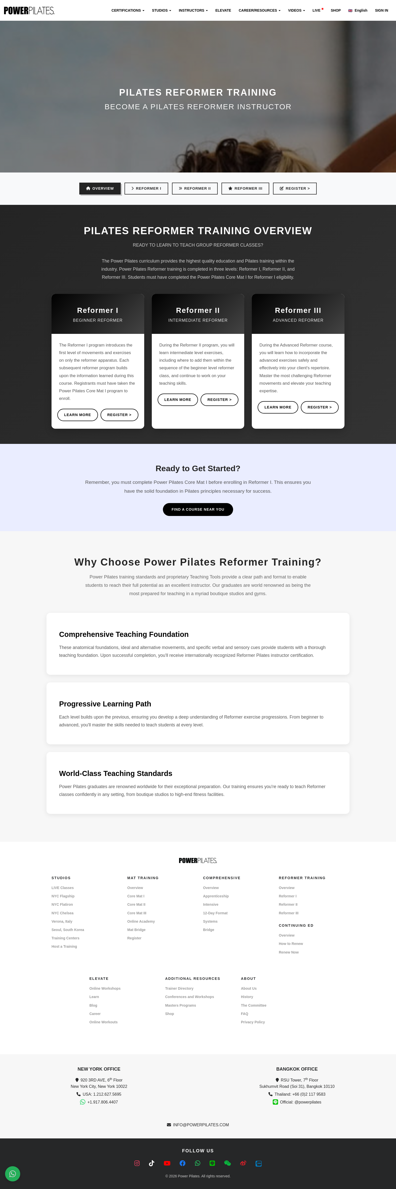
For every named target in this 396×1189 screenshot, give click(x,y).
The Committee (253, 1005)
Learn (94, 997)
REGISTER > (295, 188)
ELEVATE (223, 10)
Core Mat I (135, 896)
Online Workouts (103, 1022)
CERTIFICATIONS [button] (128, 10)
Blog (93, 1005)
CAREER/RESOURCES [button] (260, 10)
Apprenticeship (216, 896)
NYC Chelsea (62, 913)
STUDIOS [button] (161, 10)
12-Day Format (215, 913)
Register (134, 938)
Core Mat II (136, 904)
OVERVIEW (100, 188)
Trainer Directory (179, 988)
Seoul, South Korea (68, 930)
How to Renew (291, 944)
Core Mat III (136, 913)
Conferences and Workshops (189, 997)
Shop (169, 1014)
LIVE (318, 10)
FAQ (244, 1014)
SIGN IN (381, 10)
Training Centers (65, 938)
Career (95, 1014)
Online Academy (141, 921)
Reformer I (146, 188)
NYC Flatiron (62, 904)
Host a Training (64, 946)
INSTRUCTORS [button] (193, 10)
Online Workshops (104, 988)
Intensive (210, 904)
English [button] (357, 10)
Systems (210, 921)
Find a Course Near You (198, 509)
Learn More (77, 415)
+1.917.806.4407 (102, 1102)
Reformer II (195, 188)
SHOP (336, 10)
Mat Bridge (136, 930)
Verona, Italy (62, 921)
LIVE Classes (63, 888)
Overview (135, 888)
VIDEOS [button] (296, 10)
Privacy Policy (253, 1022)
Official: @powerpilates (300, 1102)
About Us (249, 988)
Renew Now (289, 952)
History (247, 997)
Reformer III (245, 188)
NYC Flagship (63, 896)
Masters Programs (180, 1005)
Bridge (208, 930)
